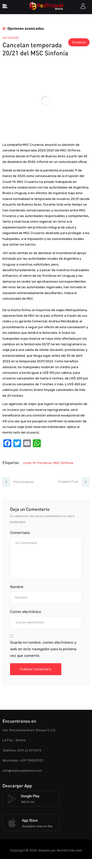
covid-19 (29, 463)
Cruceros (79, 42)
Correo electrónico (25, 612)
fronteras (44, 463)
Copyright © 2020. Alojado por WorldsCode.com (46, 850)
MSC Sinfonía (63, 463)
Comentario (20, 533)
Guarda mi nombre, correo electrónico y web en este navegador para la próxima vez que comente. (43, 649)
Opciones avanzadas (23, 29)
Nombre (16, 587)
